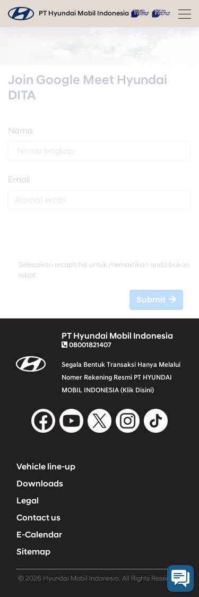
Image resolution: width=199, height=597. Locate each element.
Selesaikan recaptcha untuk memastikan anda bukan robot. (104, 270)
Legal (27, 500)
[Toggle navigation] (181, 13)
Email (19, 179)
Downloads (39, 483)
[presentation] (99, 239)
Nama (20, 130)
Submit (156, 300)
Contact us (38, 517)
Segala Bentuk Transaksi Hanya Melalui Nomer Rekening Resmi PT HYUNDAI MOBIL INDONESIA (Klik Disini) (121, 377)
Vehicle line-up (45, 466)
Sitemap (33, 551)
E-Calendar (39, 534)
